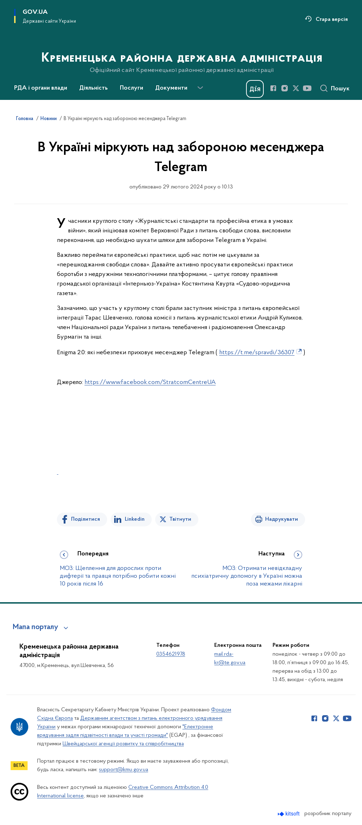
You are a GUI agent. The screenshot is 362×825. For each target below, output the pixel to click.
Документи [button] (171, 88)
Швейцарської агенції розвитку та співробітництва (123, 744)
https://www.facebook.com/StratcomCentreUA (150, 382)
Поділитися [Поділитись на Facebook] (85, 519)
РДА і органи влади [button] (40, 88)
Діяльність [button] (93, 88)
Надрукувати (281, 519)
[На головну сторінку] (181, 49)
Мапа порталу (35, 627)
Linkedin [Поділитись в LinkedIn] (135, 519)
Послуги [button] (131, 88)
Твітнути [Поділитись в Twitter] (180, 519)
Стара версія (332, 19)
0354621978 (170, 654)
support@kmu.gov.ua (123, 770)
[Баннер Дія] (255, 89)
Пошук (340, 89)
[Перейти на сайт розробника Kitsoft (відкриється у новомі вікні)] (289, 813)
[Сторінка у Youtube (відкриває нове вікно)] (307, 88)
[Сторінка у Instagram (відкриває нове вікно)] (284, 88)
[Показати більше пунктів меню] (200, 88)
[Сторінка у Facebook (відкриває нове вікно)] (273, 88)
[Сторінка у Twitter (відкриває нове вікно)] (296, 88)
